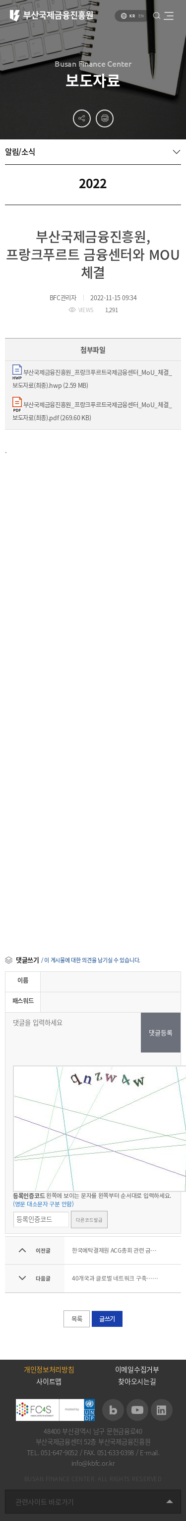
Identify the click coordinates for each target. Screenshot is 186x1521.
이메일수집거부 (137, 1369)
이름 (22, 980)
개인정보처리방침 (49, 1369)
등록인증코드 (29, 1195)
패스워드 (23, 1000)
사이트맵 (49, 1381)
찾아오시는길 (137, 1381)
